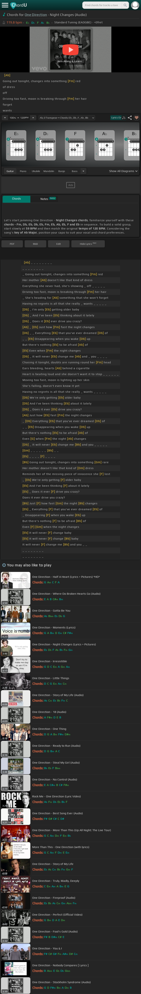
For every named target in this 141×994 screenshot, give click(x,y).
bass (74, 171)
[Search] (125, 5)
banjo (61, 171)
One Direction (36, 15)
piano (23, 171)
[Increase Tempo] (33, 117)
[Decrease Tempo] (5, 117)
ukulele (36, 171)
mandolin (48, 171)
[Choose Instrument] (83, 171)
